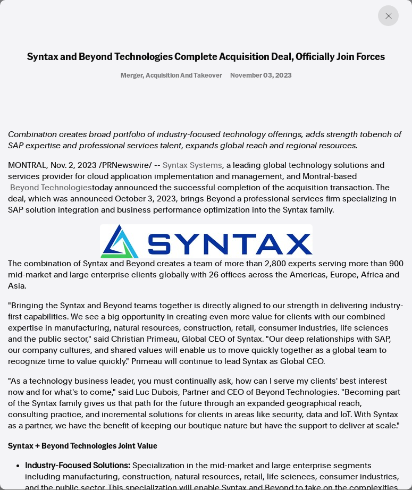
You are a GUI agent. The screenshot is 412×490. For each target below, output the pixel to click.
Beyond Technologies (51, 187)
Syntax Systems (192, 165)
